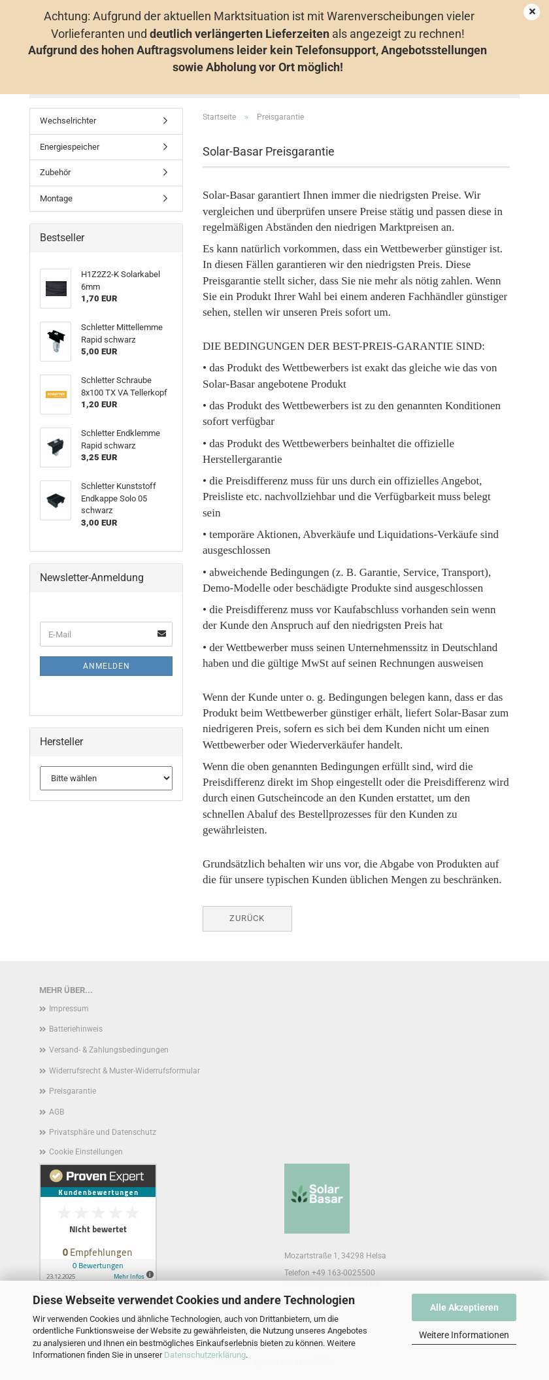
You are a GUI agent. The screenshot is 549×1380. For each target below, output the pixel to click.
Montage (56, 198)
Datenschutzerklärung (205, 1355)
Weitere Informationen (464, 1335)
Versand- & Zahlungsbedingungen (109, 1049)
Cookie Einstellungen (86, 1151)
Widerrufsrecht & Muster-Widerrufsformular (124, 1070)
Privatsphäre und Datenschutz (102, 1132)
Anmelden (106, 666)
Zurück (247, 918)
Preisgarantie (72, 1091)
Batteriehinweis (76, 1029)
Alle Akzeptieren (464, 1307)
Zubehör (55, 172)
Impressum (69, 1008)
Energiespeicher (69, 147)
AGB (56, 1112)
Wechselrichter (68, 121)
